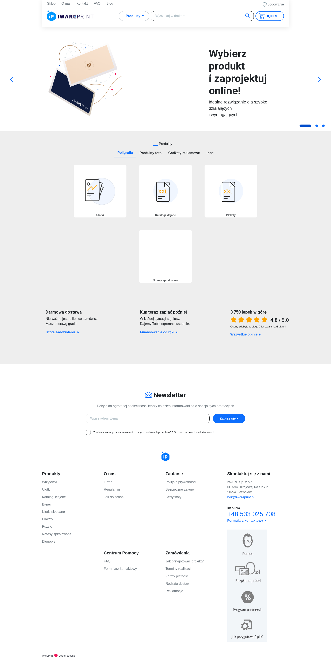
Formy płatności (177, 576)
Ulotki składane (53, 512)
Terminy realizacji (178, 568)
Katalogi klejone (54, 497)
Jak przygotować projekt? (185, 561)
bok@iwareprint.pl (240, 497)
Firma (108, 482)
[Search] (202, 17)
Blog (109, 4)
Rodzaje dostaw (178, 583)
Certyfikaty (174, 497)
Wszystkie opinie (245, 334)
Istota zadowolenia (77, 332)
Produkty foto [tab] (150, 153)
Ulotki (46, 489)
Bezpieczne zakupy (180, 489)
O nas (66, 4)
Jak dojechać (113, 497)
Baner (46, 504)
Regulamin (112, 489)
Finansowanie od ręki (167, 332)
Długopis (48, 541)
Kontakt (82, 4)
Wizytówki (49, 482)
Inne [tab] (210, 153)
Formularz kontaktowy (120, 568)
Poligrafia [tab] (125, 152)
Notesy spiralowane (57, 534)
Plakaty (47, 519)
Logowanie (273, 5)
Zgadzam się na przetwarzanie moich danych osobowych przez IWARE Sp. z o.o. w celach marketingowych (153, 432)
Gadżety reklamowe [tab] (184, 153)
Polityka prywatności (181, 482)
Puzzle (47, 526)
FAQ (97, 4)
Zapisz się (229, 418)
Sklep (51, 4)
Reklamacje (174, 591)
